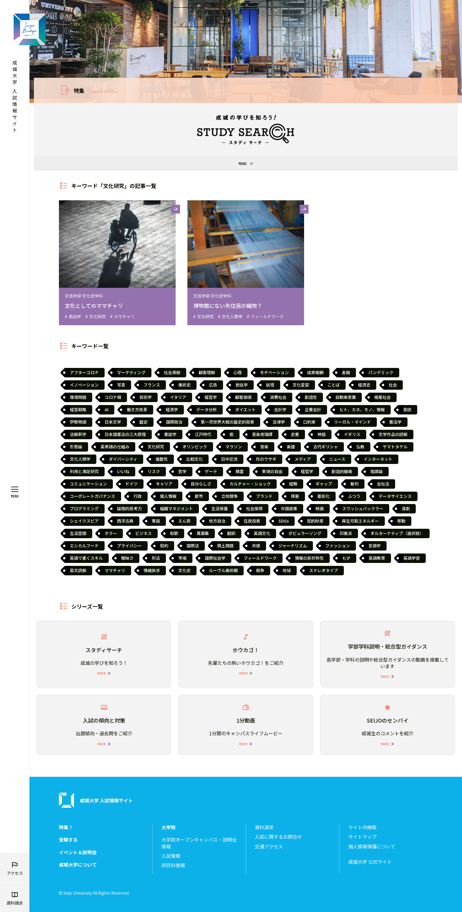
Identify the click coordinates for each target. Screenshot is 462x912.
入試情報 (170, 855)
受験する (68, 839)
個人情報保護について (371, 846)
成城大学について (78, 864)
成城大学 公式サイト (370, 861)
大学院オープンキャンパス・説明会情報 (199, 843)
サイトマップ (362, 836)
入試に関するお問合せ (278, 836)
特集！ (66, 827)
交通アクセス (269, 846)
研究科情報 (173, 865)
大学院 (168, 827)
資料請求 (264, 827)
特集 (95, 90)
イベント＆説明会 (78, 852)
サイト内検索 (362, 827)
